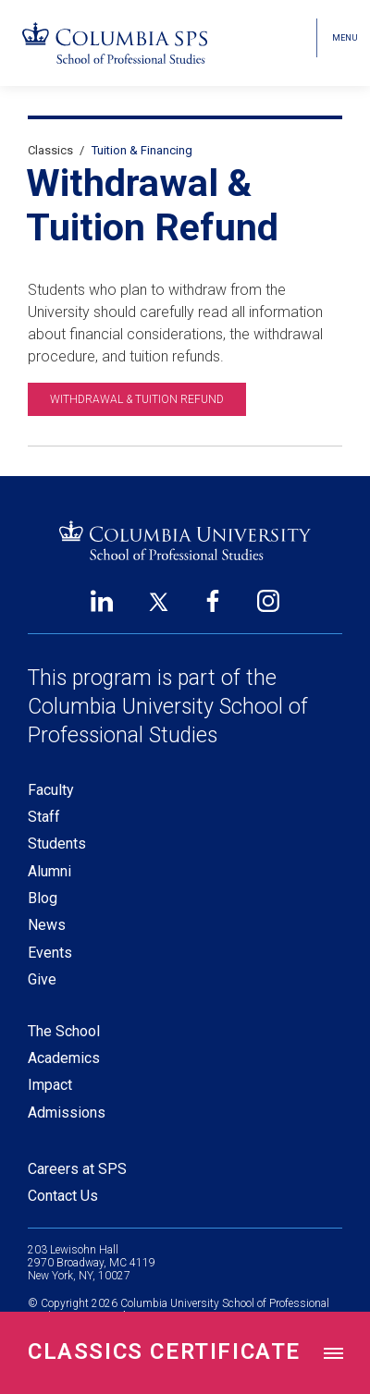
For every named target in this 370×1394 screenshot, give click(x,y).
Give (42, 979)
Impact (50, 1085)
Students (57, 843)
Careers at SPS (77, 1169)
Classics (50, 150)
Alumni (49, 871)
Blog (42, 898)
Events (50, 952)
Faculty (51, 790)
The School (64, 1031)
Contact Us (63, 1195)
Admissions (66, 1112)
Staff (44, 816)
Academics (64, 1058)
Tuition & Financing (142, 150)
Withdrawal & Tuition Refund (137, 399)
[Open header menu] (343, 37)
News (47, 925)
